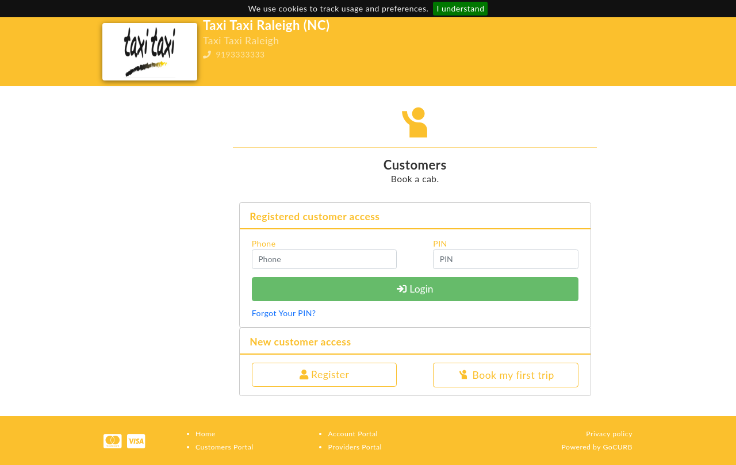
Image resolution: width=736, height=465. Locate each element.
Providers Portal (354, 447)
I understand (460, 8)
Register (325, 374)
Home (205, 433)
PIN (440, 243)
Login (415, 289)
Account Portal (352, 433)
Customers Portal (224, 447)
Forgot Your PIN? (284, 313)
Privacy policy (609, 433)
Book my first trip (505, 375)
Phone (264, 243)
